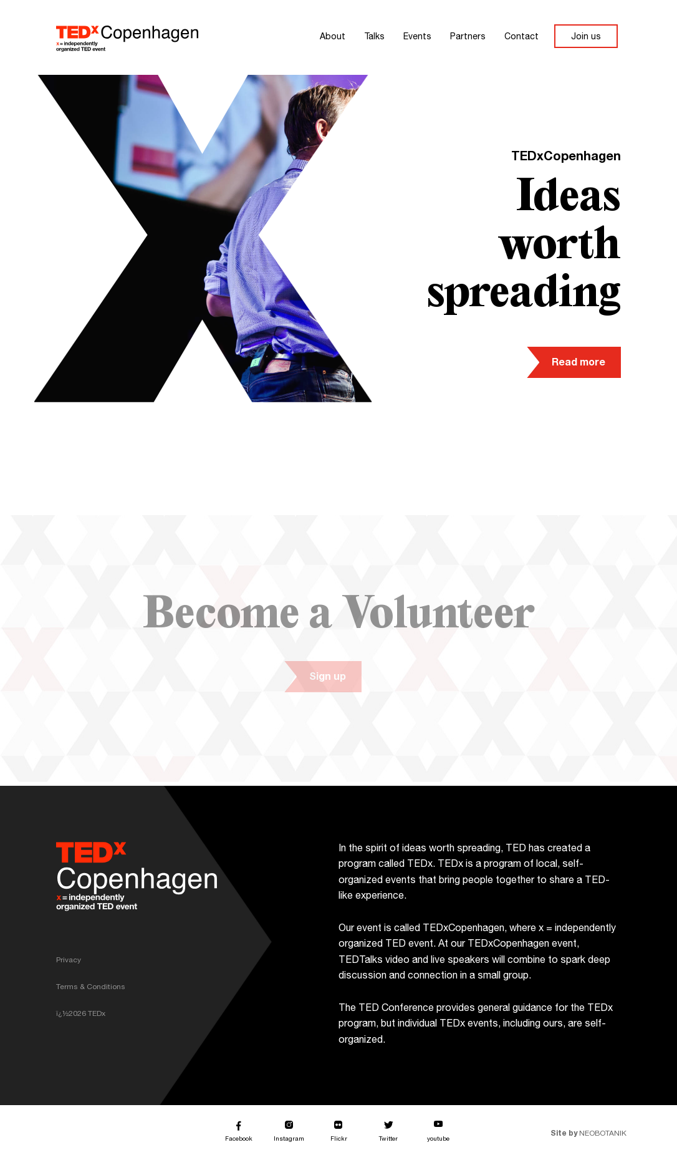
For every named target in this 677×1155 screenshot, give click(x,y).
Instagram (289, 1140)
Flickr (338, 1139)
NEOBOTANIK (593, 1134)
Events (417, 37)
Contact (521, 37)
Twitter (388, 1139)
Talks (374, 37)
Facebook (238, 1141)
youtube (438, 1140)
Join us (586, 37)
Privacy (68, 960)
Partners (468, 37)
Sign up (315, 678)
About (332, 37)
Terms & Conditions (90, 987)
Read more (578, 364)
